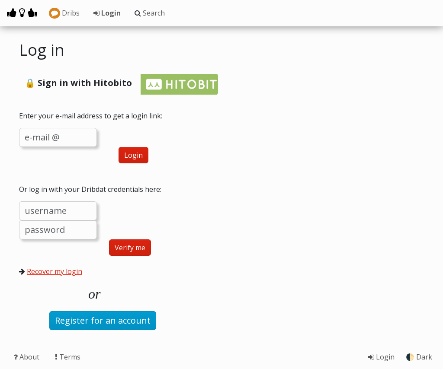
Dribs (64, 13)
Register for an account (103, 320)
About (27, 357)
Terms (67, 357)
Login (107, 13)
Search (150, 13)
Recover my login (54, 271)
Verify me (130, 247)
